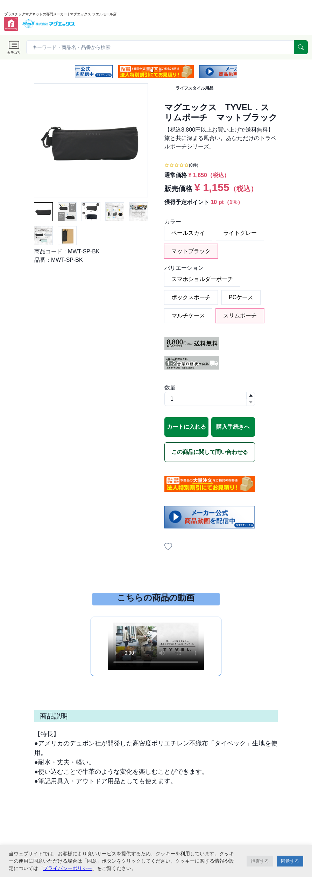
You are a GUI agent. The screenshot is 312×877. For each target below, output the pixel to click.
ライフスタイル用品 (194, 88)
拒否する (260, 861)
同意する (290, 861)
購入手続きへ (233, 427)
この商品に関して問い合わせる (209, 452)
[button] (151, 70)
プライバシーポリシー (67, 868)
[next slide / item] (232, 71)
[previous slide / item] (80, 71)
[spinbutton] (209, 399)
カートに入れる (186, 427)
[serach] (301, 47)
